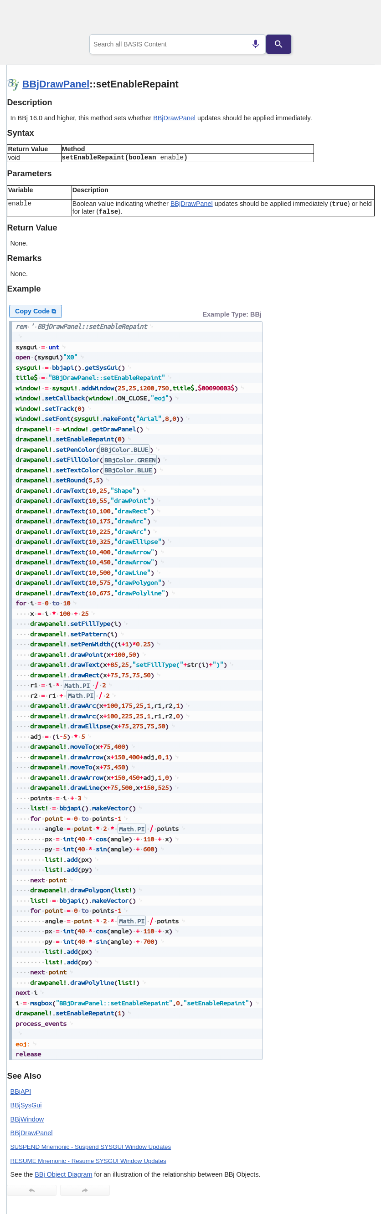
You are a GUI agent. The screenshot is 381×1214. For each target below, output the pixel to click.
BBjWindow (27, 1119)
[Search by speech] (255, 44)
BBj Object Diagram (63, 1174)
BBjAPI (20, 1091)
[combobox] (177, 44)
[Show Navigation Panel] (356, 19)
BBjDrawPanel (56, 84)
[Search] (279, 44)
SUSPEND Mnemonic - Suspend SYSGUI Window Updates (90, 1146)
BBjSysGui (26, 1105)
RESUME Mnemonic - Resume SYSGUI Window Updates (88, 1161)
